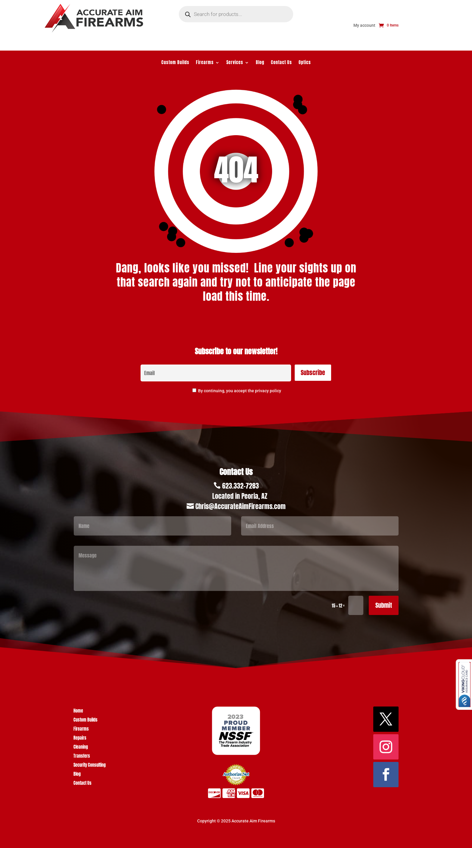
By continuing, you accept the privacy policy (239, 390)
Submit (383, 605)
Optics (305, 63)
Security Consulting (89, 765)
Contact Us (281, 63)
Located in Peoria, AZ (239, 496)
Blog (260, 63)
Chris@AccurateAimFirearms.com (240, 506)
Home (78, 711)
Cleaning (80, 747)
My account (364, 25)
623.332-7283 (240, 486)
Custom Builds (175, 63)
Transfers (81, 756)
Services (234, 63)
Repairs (79, 738)
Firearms (205, 63)
